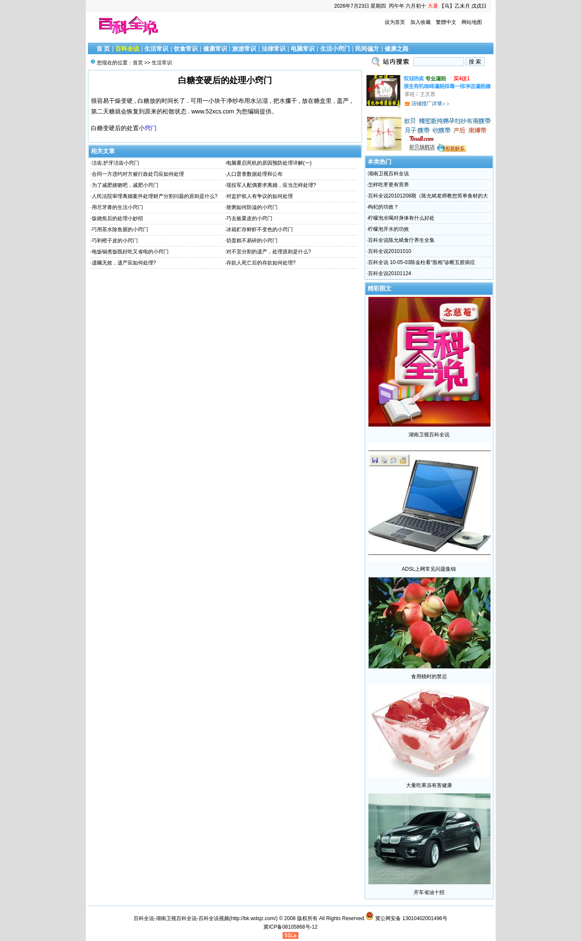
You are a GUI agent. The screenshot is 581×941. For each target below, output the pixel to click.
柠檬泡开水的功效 (388, 229)
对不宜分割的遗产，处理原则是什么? (268, 252)
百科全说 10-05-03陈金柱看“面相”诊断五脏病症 (421, 262)
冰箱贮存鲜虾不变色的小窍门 (259, 229)
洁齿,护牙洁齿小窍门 (115, 163)
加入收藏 (420, 22)
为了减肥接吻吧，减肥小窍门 (125, 185)
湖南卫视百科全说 (388, 174)
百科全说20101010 (389, 251)
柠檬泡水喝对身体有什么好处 (401, 218)
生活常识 (156, 48)
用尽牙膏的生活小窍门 (117, 207)
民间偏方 (367, 48)
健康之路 (397, 48)
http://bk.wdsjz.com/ (253, 918)
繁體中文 (446, 22)
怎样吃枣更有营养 (388, 185)
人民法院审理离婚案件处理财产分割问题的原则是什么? (155, 196)
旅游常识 (244, 48)
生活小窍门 (335, 48)
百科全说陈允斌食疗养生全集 (401, 240)
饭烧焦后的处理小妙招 (117, 218)
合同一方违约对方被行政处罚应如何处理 (138, 174)
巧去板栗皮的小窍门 (249, 218)
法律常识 (274, 48)
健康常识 (215, 48)
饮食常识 (186, 48)
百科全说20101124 (389, 273)
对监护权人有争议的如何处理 (259, 196)
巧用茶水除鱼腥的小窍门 (120, 229)
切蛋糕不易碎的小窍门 (251, 241)
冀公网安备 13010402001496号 (406, 918)
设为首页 (395, 22)
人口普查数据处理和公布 (254, 174)
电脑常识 (303, 48)
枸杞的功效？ (383, 207)
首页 (138, 63)
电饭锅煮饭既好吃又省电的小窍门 (130, 252)
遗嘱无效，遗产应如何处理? (124, 263)
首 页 (103, 48)
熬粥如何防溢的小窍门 (251, 207)
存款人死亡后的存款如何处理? (261, 263)
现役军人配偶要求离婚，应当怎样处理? (271, 185)
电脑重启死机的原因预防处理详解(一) (269, 163)
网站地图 (471, 22)
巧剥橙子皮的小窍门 (115, 241)
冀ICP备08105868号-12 (290, 927)
